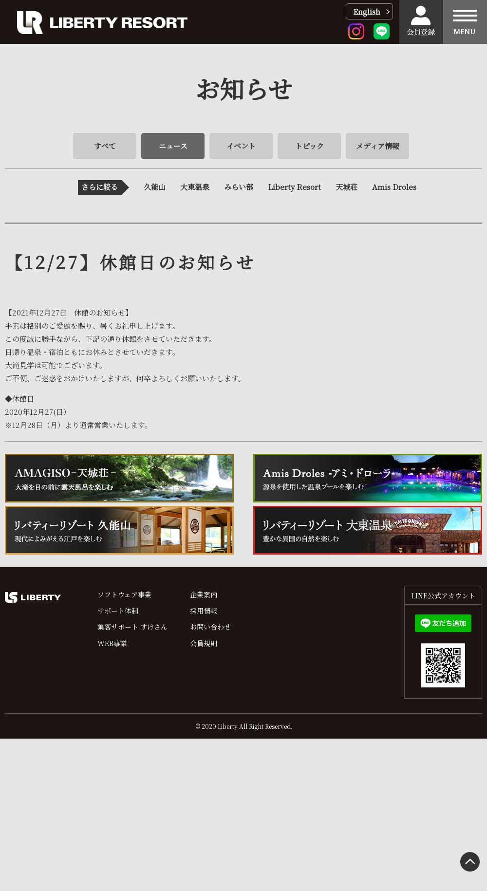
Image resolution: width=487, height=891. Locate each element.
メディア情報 (377, 146)
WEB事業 (112, 643)
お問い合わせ (210, 626)
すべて (105, 146)
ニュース (173, 146)
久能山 (155, 187)
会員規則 (203, 643)
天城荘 (346, 187)
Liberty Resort (294, 187)
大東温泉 (194, 187)
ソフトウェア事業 (124, 594)
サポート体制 (117, 610)
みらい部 (238, 187)
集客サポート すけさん (132, 626)
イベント (241, 146)
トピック (309, 146)
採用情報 (203, 610)
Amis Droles (394, 187)
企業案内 (203, 594)
